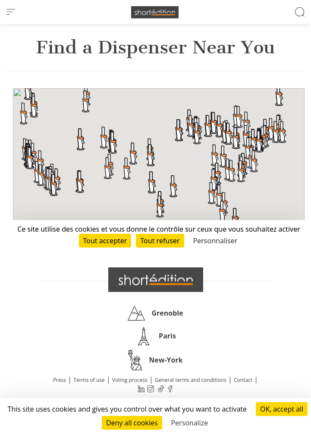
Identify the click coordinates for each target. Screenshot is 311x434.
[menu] (11, 12)
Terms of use (88, 380)
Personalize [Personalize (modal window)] (189, 423)
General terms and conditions (190, 380)
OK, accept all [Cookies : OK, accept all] (281, 409)
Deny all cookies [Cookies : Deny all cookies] (132, 423)
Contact (243, 380)
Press (59, 380)
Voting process (130, 380)
